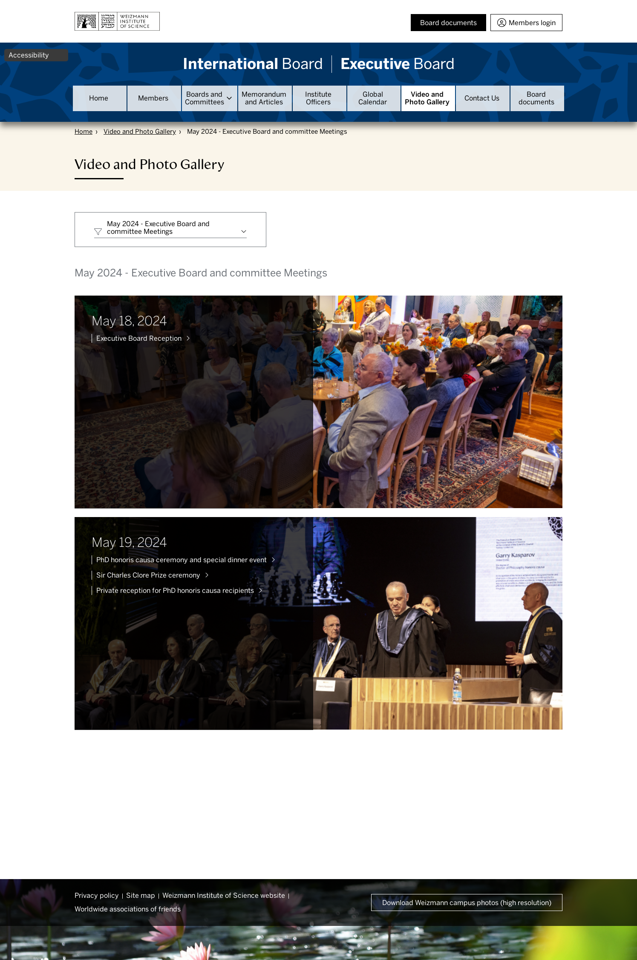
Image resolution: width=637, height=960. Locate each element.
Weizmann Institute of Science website (223, 895)
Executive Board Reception (139, 338)
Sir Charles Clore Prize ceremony (148, 575)
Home (98, 98)
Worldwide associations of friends (128, 909)
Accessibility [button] (29, 55)
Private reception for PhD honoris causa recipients (175, 590)
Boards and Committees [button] (204, 98)
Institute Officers (318, 98)
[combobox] (170, 230)
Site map (140, 895)
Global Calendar (372, 98)
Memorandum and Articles (264, 98)
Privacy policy (97, 895)
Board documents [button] (448, 23)
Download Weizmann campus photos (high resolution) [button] (466, 903)
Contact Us (481, 98)
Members (153, 98)
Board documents (536, 98)
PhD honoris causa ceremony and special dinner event (181, 560)
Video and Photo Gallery (427, 98)
